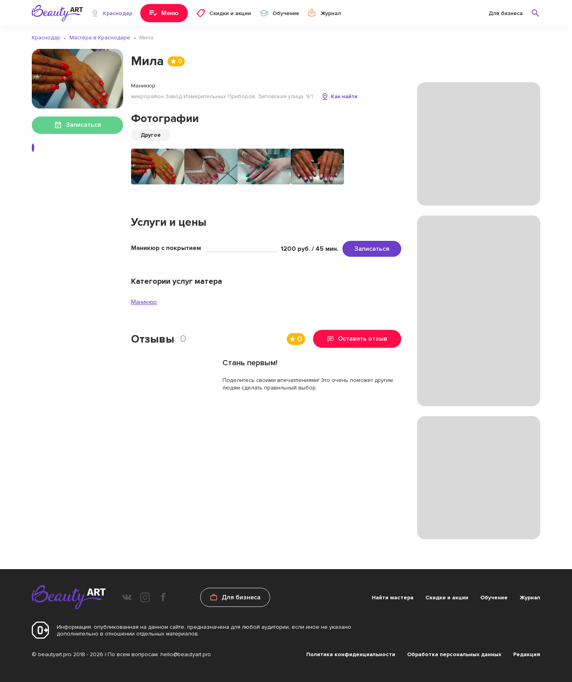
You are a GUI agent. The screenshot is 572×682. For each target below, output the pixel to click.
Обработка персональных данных (454, 654)
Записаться (371, 249)
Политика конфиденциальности (350, 654)
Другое (151, 135)
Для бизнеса (506, 13)
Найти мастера (393, 597)
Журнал (530, 597)
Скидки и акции (446, 597)
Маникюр (144, 302)
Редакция (526, 654)
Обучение (494, 597)
